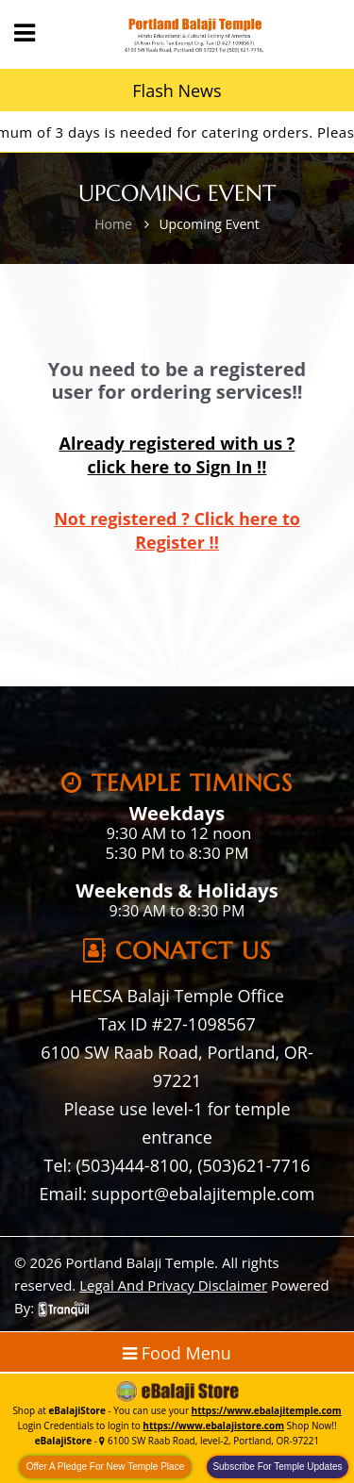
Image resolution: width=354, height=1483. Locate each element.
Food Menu (177, 1353)
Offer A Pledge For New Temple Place (105, 1466)
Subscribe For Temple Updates (277, 1466)
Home (113, 224)
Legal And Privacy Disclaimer (173, 1285)
